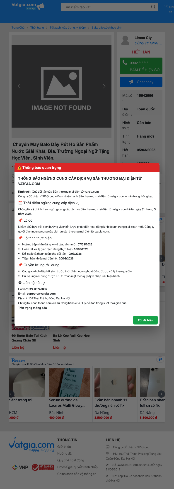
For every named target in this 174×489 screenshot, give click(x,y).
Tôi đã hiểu (145, 320)
